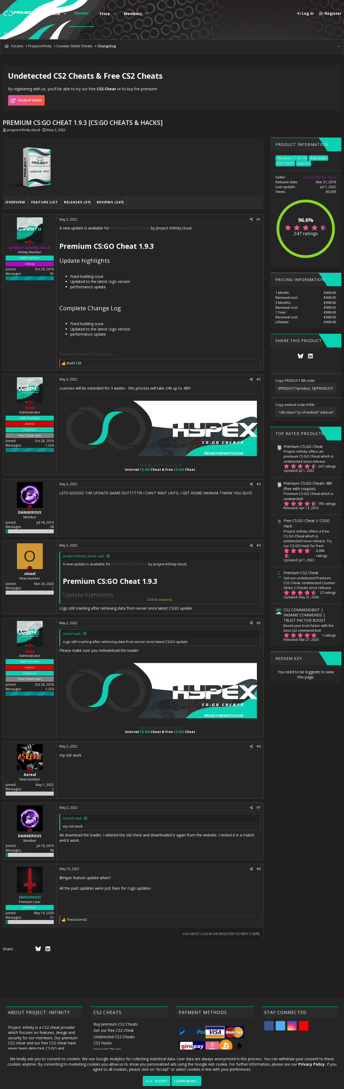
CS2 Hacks (103, 1042)
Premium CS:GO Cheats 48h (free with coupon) (308, 486)
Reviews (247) (110, 202)
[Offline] (29, 242)
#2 (259, 379)
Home (54, 13)
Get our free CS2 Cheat (114, 1030)
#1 (259, 219)
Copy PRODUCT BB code (294, 380)
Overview (15, 202)
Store (104, 13)
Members (133, 13)
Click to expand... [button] (160, 599)
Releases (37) (77, 202)
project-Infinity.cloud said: (84, 556)
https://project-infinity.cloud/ (160, 465)
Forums (81, 13)
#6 (259, 746)
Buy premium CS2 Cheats (116, 1024)
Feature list (44, 202)
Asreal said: (72, 818)
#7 (259, 807)
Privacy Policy (311, 1064)
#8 (259, 869)
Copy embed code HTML (295, 404)
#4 (259, 545)
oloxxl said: (72, 633)
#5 (259, 623)
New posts (11, 33)
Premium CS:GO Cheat (130, 228)
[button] (65, 14)
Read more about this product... (86, 353)
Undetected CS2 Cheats (114, 1036)
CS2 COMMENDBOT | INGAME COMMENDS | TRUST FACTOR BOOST (305, 615)
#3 (259, 484)
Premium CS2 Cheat (301, 572)
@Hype (65, 877)
